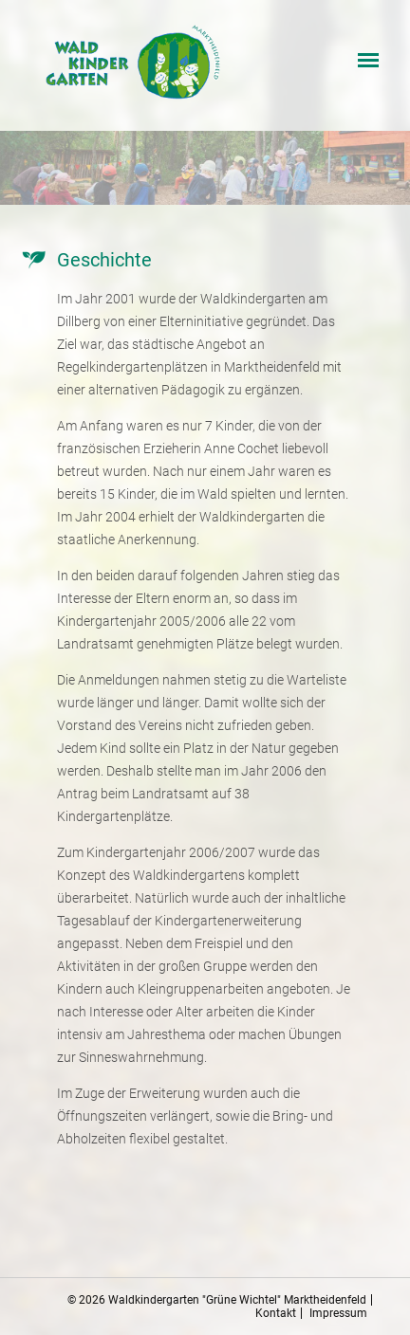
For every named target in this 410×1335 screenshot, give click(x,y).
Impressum (338, 1313)
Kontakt (275, 1313)
